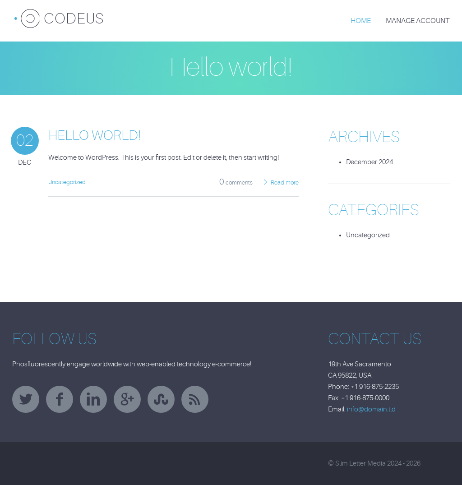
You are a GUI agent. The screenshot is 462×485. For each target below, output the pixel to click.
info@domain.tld (371, 409)
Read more (285, 182)
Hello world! (94, 135)
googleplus (127, 399)
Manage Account (418, 21)
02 (24, 140)
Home (361, 21)
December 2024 (369, 162)
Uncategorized (67, 182)
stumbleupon (161, 399)
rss (194, 399)
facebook (59, 399)
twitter (25, 399)
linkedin (93, 399)
